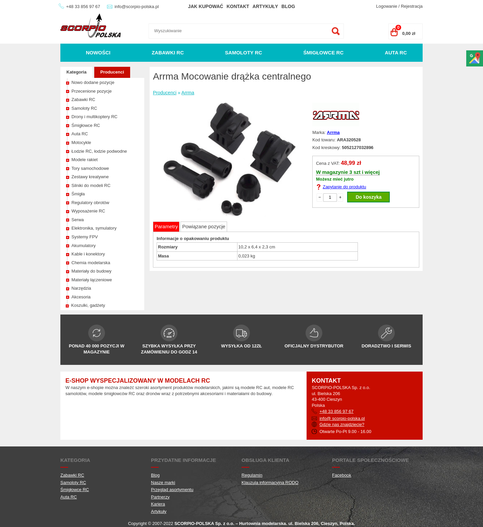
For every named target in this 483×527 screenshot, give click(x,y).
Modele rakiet (84, 159)
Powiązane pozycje (203, 226)
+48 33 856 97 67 (83, 6)
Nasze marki (163, 482)
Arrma (187, 92)
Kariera (158, 504)
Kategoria (76, 72)
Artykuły (265, 6)
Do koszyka (368, 197)
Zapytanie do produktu (344, 186)
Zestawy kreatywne (90, 176)
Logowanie (386, 6)
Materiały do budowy (91, 271)
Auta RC (396, 52)
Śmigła (78, 193)
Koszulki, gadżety (88, 305)
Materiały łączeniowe (91, 279)
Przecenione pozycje (91, 91)
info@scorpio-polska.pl (137, 6)
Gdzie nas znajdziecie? (341, 424)
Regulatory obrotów (90, 202)
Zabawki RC (168, 52)
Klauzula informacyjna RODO (270, 482)
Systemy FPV (84, 236)
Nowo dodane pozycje (92, 82)
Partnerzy (160, 496)
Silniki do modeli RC (90, 185)
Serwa (77, 219)
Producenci (112, 72)
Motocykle (81, 142)
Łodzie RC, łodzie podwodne (99, 151)
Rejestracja (412, 6)
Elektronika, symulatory (93, 228)
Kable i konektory (88, 253)
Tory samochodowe (90, 168)
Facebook (341, 475)
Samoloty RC (243, 52)
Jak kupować (205, 6)
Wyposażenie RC (88, 210)
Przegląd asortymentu (172, 489)
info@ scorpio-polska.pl (342, 418)
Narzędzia (81, 288)
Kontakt (237, 6)
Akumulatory (83, 245)
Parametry (166, 226)
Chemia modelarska (90, 262)
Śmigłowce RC (323, 52)
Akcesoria (81, 296)
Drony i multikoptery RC (94, 116)
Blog (288, 6)
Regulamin (251, 475)
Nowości (98, 52)
